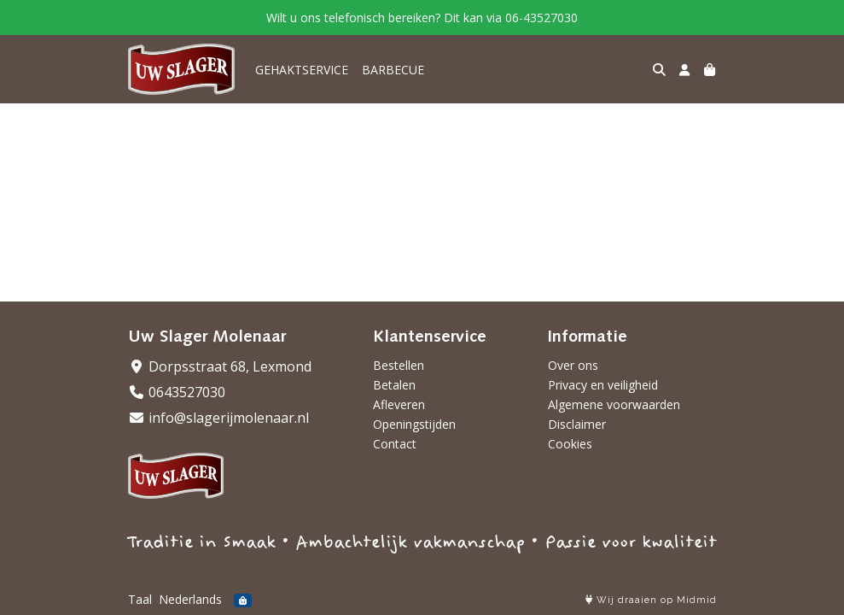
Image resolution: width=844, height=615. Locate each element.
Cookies (570, 444)
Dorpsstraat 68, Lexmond (219, 366)
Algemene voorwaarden (614, 404)
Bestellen (398, 365)
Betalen (394, 385)
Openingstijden (414, 424)
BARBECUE (393, 70)
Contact (394, 444)
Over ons (573, 365)
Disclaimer (577, 424)
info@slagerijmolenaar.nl (218, 417)
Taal (140, 599)
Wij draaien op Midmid (651, 600)
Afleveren (399, 404)
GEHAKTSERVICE (301, 70)
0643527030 (176, 392)
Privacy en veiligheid (603, 385)
